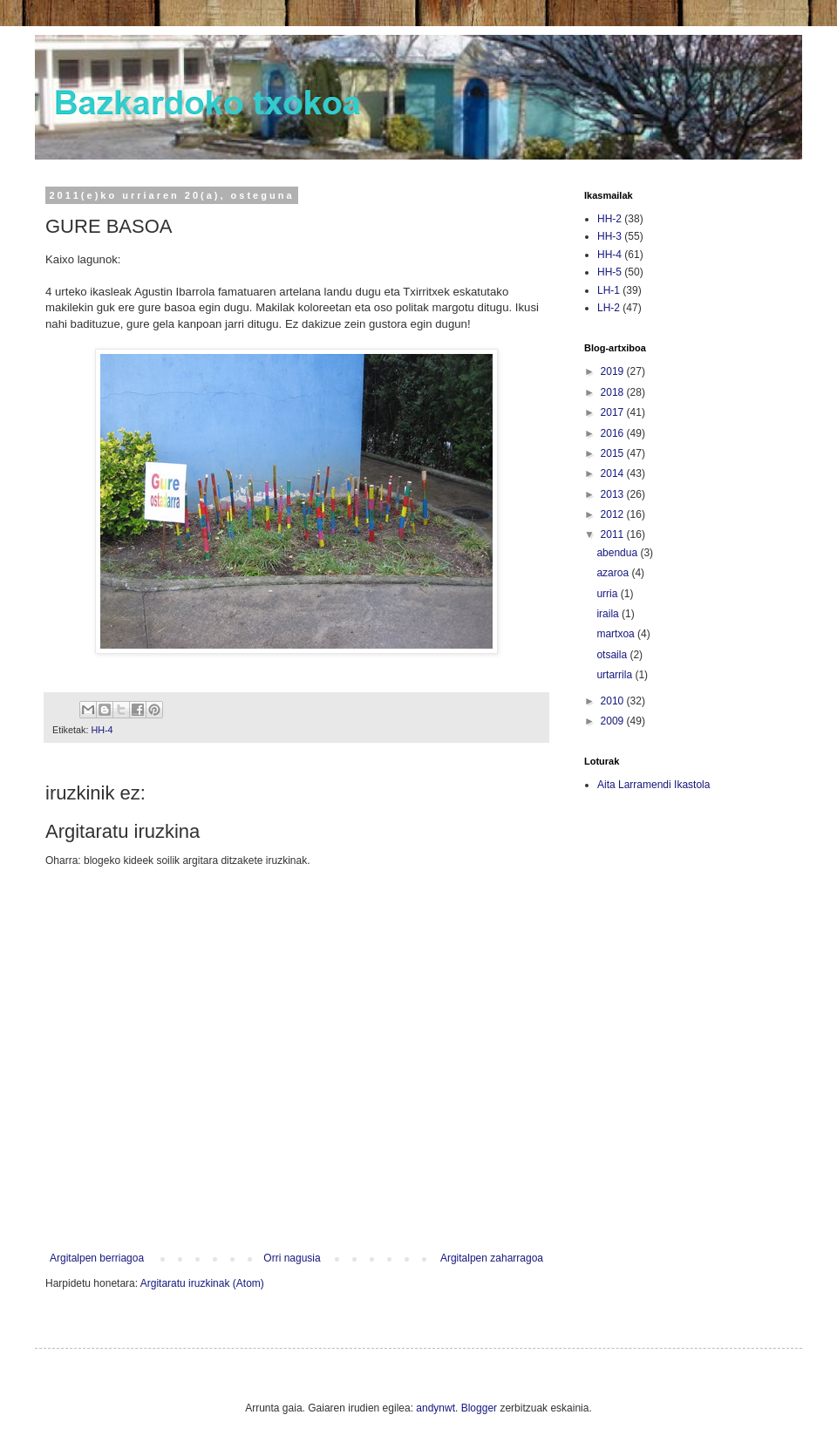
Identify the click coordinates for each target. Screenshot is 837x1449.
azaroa (613, 573)
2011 (614, 534)
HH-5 (609, 272)
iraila (609, 614)
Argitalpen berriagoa (97, 1258)
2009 (614, 721)
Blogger (479, 1408)
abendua (618, 553)
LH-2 (608, 308)
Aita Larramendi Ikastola (653, 785)
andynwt (435, 1408)
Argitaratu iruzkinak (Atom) (202, 1283)
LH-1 (608, 290)
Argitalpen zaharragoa (491, 1258)
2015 (614, 453)
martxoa (616, 634)
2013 (614, 494)
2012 (614, 514)
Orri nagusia (291, 1258)
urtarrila (615, 675)
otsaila (612, 655)
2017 (614, 412)
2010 (614, 701)
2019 (614, 371)
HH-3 (609, 236)
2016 (614, 433)
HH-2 (609, 219)
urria (608, 594)
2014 (614, 473)
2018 (614, 392)
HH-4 (101, 729)
